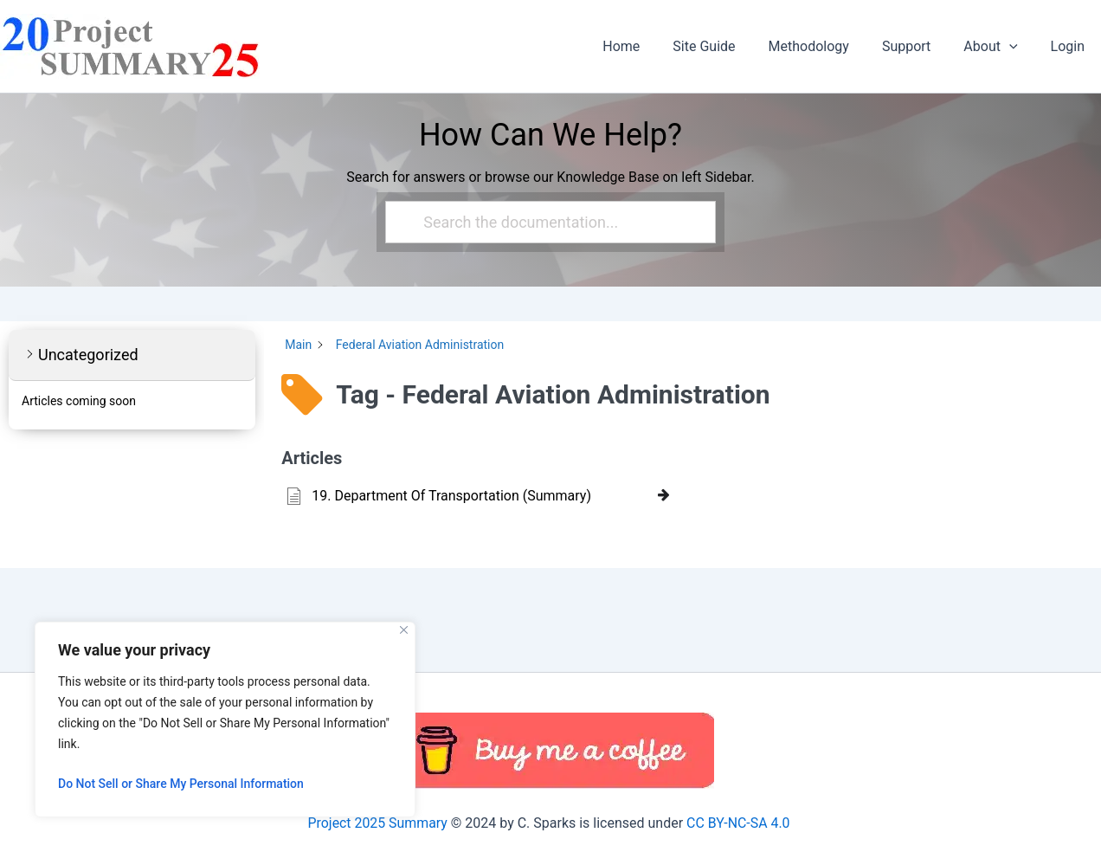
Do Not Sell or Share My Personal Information (181, 784)
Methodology (827, 46)
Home (649, 46)
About (998, 46)
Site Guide (727, 46)
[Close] (404, 630)
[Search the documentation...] (543, 222)
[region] (225, 719)
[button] (1017, 46)
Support (919, 46)
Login (1070, 46)
